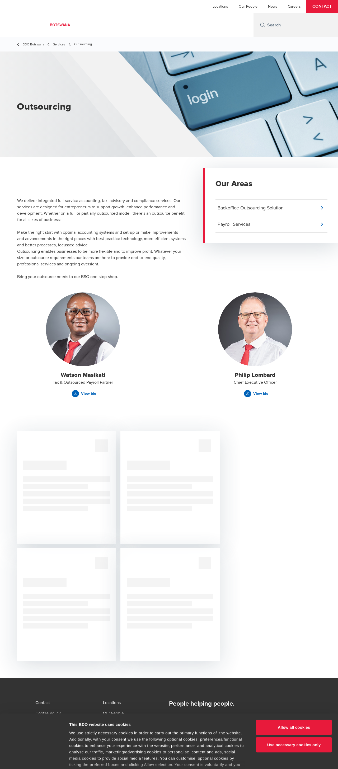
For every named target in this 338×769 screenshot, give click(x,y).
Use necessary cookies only (294, 705)
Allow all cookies (294, 688)
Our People (248, 6)
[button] (322, 6)
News (272, 6)
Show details (277, 758)
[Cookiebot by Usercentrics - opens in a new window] (34, 759)
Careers (294, 6)
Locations (220, 6)
